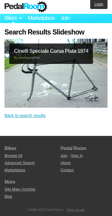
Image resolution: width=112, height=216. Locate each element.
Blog (8, 196)
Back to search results (25, 115)
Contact (67, 170)
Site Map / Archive (19, 189)
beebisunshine (29, 57)
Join (65, 18)
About (65, 162)
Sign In (77, 155)
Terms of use (75, 210)
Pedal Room (25, 7)
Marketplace (40, 18)
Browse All (13, 155)
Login (98, 4)
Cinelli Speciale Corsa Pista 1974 (51, 51)
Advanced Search (19, 162)
